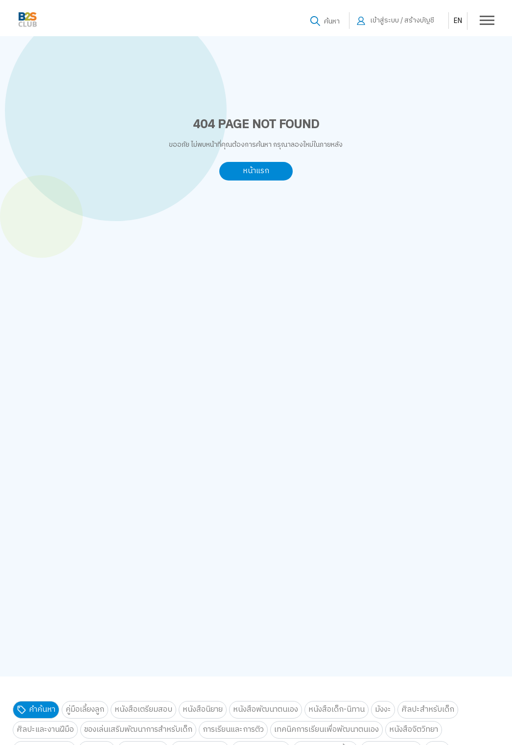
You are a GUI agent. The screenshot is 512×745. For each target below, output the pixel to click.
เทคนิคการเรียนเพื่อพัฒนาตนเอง (326, 729)
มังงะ (383, 709)
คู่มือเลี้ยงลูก (85, 709)
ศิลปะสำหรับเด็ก (427, 709)
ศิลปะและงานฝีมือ (45, 729)
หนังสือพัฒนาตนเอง (265, 709)
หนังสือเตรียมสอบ (143, 709)
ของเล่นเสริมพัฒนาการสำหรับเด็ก (138, 729)
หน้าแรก (256, 171)
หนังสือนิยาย (203, 709)
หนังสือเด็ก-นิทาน (336, 709)
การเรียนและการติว (233, 729)
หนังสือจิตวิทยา (413, 729)
